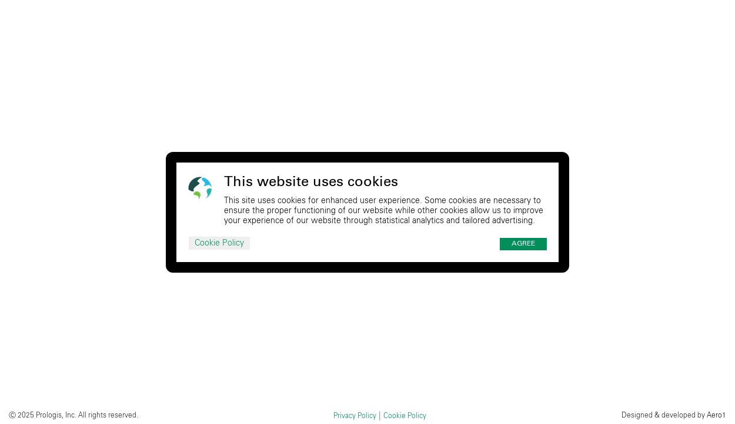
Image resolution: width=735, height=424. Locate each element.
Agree (523, 243)
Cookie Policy (219, 243)
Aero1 (716, 415)
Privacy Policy (354, 415)
